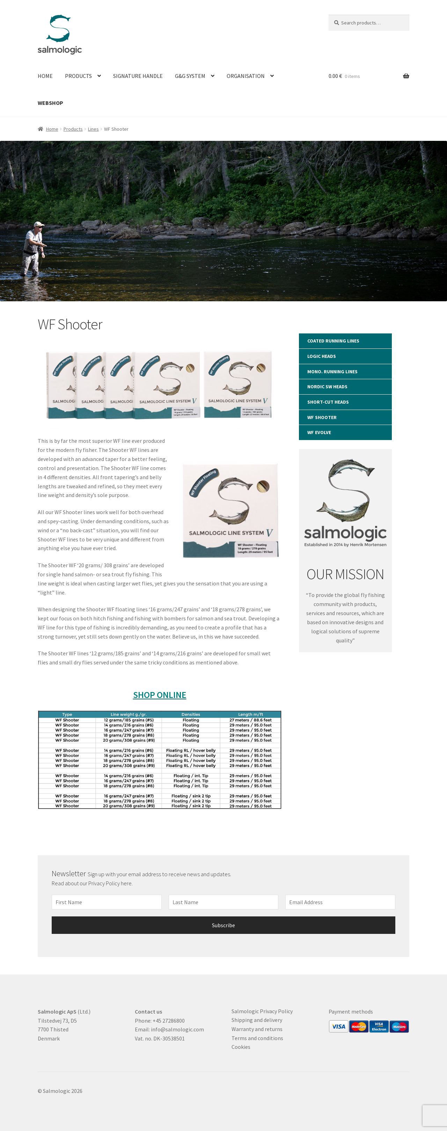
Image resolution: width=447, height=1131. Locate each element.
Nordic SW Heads (327, 386)
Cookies (241, 1046)
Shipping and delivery (257, 1019)
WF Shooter (322, 417)
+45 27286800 (169, 1020)
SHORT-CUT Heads (328, 402)
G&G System (190, 75)
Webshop (50, 102)
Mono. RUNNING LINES (332, 371)
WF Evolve (319, 432)
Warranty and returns (257, 1028)
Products (78, 75)
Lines (93, 129)
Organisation (246, 75)
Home (45, 75)
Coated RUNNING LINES (333, 341)
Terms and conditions (257, 1038)
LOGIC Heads (321, 356)
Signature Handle (138, 75)
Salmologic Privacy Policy (262, 1011)
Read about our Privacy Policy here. (93, 883)
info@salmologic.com (177, 1029)
